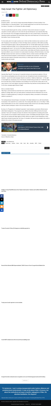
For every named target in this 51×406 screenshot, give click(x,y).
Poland (39, 143)
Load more (25, 380)
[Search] (47, 148)
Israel (25, 143)
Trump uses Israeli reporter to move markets (11, 302)
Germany (13, 143)
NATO (36, 143)
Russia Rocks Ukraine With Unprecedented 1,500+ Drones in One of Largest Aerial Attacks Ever (23, 265)
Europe (42, 6)
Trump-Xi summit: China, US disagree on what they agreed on (15, 228)
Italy (27, 143)
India (21, 143)
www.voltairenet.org (10, 141)
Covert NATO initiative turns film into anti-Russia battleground (15, 339)
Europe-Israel (7, 143)
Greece (17, 143)
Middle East (46, 6)
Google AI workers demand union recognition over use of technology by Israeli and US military (23, 376)
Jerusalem (32, 143)
